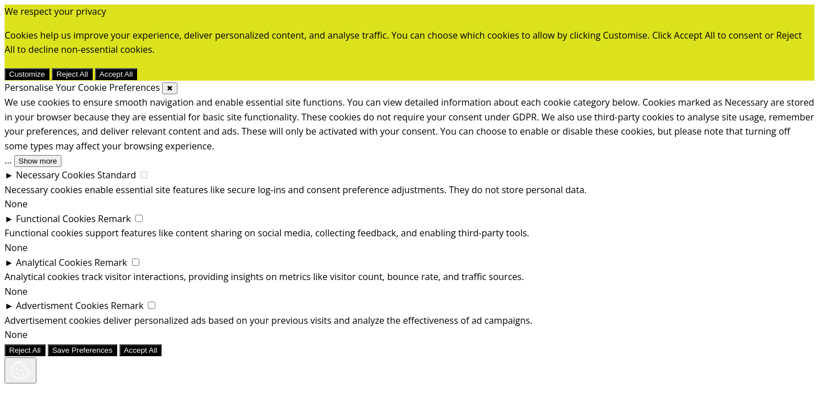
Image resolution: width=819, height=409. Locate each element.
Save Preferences (82, 350)
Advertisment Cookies (62, 305)
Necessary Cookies (55, 175)
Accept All (116, 74)
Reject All (72, 74)
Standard (116, 175)
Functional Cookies (56, 218)
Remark (114, 218)
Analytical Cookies (54, 262)
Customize (27, 74)
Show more (38, 161)
